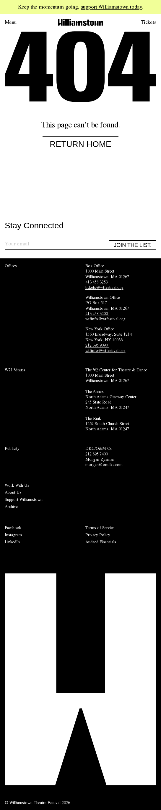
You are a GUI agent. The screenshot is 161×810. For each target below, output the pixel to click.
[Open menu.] (19, 22)
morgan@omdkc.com (104, 464)
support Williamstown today (111, 7)
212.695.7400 (96, 454)
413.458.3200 (97, 313)
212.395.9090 (97, 345)
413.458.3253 (96, 282)
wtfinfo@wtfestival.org (105, 319)
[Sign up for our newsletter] (57, 245)
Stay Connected (34, 226)
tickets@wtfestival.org (104, 287)
